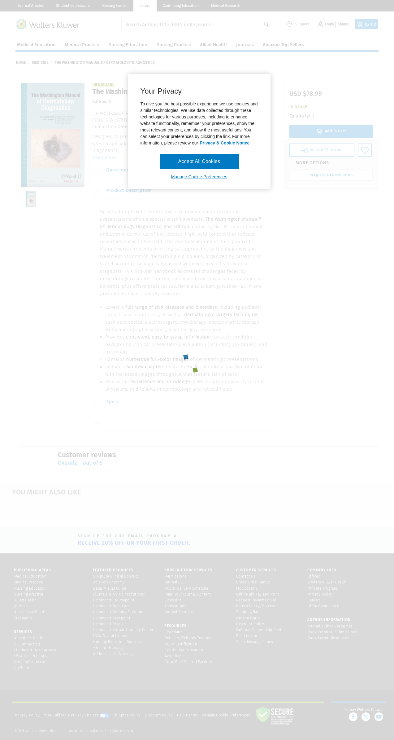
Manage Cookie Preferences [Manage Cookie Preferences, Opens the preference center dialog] (199, 176)
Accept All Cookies (199, 161)
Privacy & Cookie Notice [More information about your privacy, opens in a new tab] (224, 142)
